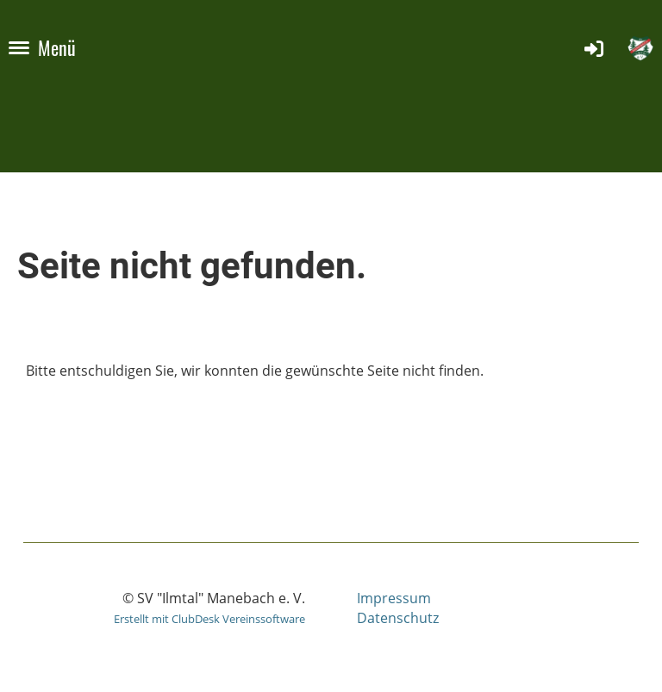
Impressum (394, 598)
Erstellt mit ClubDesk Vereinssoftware (209, 619)
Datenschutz (398, 617)
